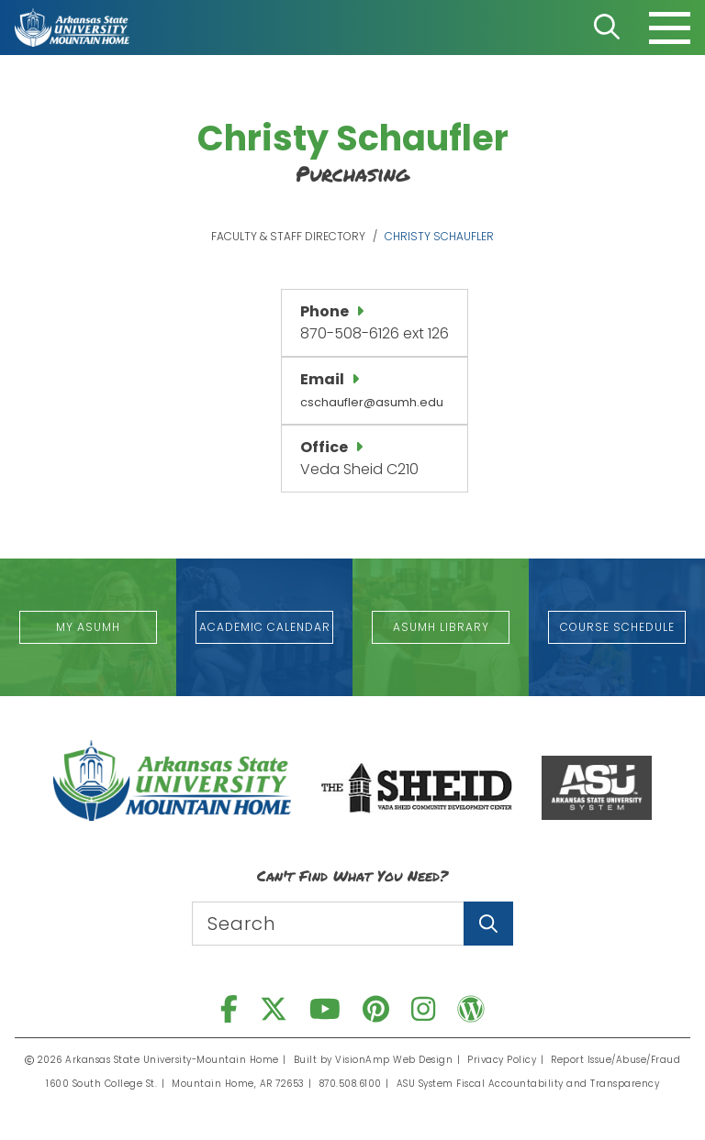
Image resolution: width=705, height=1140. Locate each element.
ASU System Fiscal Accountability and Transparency (528, 1083)
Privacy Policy (501, 1060)
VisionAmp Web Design (394, 1060)
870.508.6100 (350, 1083)
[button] (88, 627)
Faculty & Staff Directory (288, 236)
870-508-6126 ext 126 (374, 333)
